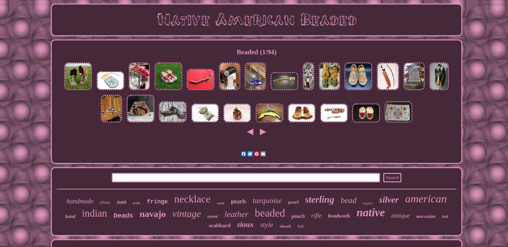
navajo (153, 214)
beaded (270, 213)
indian (94, 213)
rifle (316, 215)
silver (388, 200)
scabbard (220, 225)
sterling (319, 199)
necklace (192, 199)
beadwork (339, 216)
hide (301, 226)
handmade (79, 201)
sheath (285, 226)
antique (400, 215)
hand (70, 216)
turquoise (267, 200)
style (266, 224)
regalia (368, 203)
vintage (186, 213)
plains (105, 202)
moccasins (426, 216)
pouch (298, 216)
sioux (245, 224)
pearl (293, 202)
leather (236, 214)
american (425, 199)
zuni (121, 202)
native (371, 212)
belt (445, 216)
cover (212, 216)
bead (349, 200)
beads (123, 215)
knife (136, 203)
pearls (238, 201)
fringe (157, 202)
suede (221, 203)
